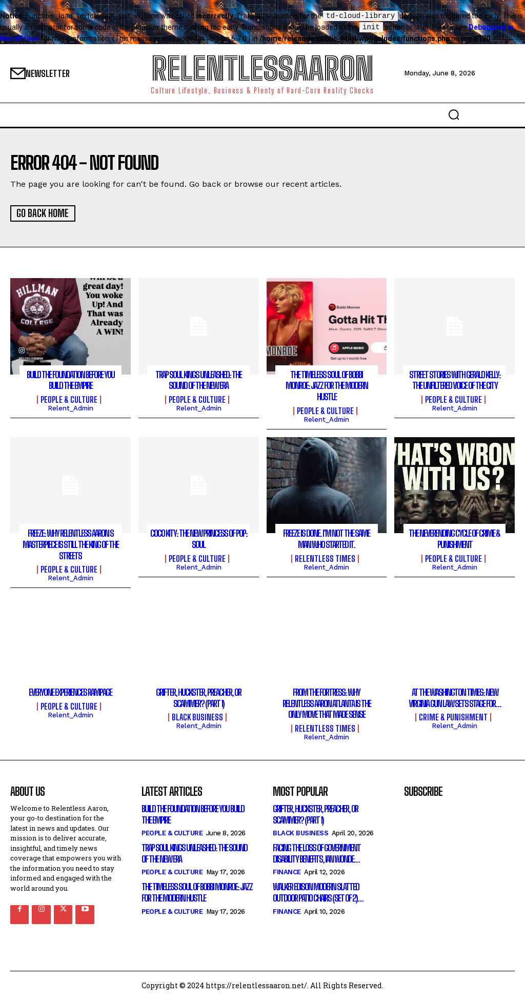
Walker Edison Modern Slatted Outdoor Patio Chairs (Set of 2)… (318, 891)
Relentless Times (325, 558)
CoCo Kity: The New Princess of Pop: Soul (198, 537)
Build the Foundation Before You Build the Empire (70, 379)
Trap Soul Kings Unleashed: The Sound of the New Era (198, 379)
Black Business (197, 716)
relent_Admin (70, 407)
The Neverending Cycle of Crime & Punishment (454, 537)
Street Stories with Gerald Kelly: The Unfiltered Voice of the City (454, 379)
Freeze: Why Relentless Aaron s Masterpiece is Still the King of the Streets (70, 543)
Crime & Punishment (453, 716)
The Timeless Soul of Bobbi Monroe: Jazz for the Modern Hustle (327, 384)
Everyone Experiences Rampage (70, 691)
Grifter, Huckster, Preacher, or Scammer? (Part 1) (198, 696)
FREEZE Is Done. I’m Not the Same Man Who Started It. (326, 537)
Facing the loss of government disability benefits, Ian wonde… (316, 852)
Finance (287, 871)
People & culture (69, 399)
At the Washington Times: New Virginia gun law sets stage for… (455, 696)
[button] (453, 114)
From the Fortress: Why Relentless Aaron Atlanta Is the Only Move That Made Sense (326, 702)
